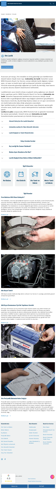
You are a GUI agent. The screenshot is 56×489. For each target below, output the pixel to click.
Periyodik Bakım (5, 435)
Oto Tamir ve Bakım (6, 427)
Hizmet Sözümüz (34, 438)
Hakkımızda (32, 427)
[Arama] (50, 3)
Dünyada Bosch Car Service (49, 430)
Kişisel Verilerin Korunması (34, 481)
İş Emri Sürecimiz (34, 435)
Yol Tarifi (41, 486)
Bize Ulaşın (46, 427)
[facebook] (5, 459)
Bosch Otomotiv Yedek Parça (47, 438)
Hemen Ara (14, 486)
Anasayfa (3, 14)
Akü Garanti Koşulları (7, 441)
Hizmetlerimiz (8, 14)
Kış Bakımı (4, 433)
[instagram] (2, 459)
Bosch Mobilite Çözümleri (47, 442)
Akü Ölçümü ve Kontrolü (8, 444)
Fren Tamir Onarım (6, 450)
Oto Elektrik (4, 438)
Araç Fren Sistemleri (7, 452)
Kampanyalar (32, 430)
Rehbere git (4, 214)
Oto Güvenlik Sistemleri (8, 447)
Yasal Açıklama (32, 478)
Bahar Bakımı (5, 430)
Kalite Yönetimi (33, 433)
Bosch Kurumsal (47, 434)
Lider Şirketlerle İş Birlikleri (34, 442)
